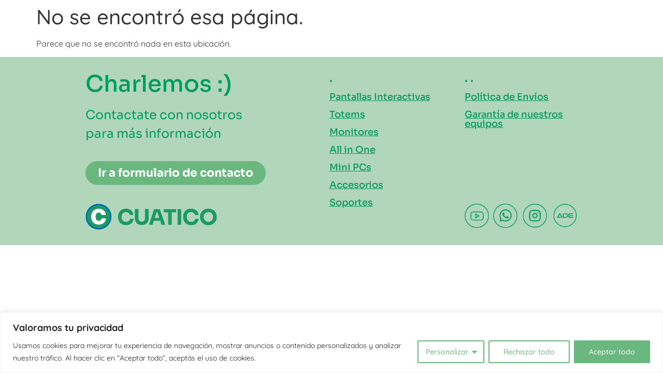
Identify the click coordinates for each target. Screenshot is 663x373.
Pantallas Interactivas (379, 97)
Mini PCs (350, 167)
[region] (331, 342)
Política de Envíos (507, 97)
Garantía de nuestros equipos (514, 119)
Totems (347, 114)
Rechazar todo (529, 351)
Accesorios (356, 185)
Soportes (351, 202)
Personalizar (447, 351)
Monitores (354, 132)
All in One (352, 149)
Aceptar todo (612, 351)
